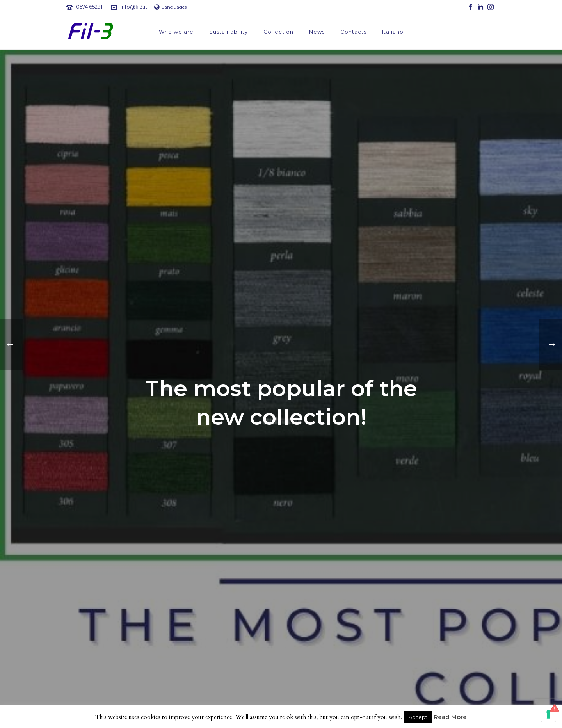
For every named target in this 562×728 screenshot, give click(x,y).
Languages (170, 7)
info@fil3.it (134, 7)
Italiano (393, 31)
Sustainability (228, 31)
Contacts (353, 31)
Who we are (176, 31)
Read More (450, 717)
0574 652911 (90, 7)
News (317, 31)
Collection (278, 31)
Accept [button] (418, 717)
